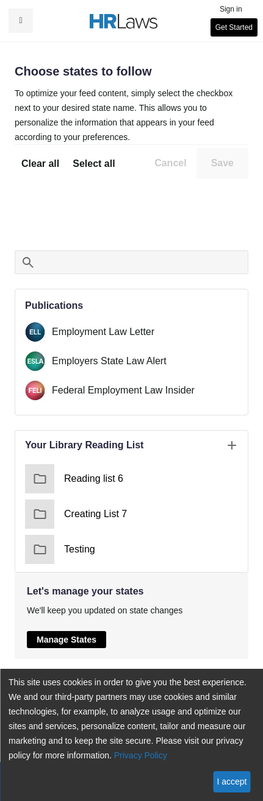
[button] (21, 21)
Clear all (40, 163)
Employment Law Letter (103, 331)
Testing (60, 549)
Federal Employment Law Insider (123, 390)
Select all (94, 163)
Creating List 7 (76, 514)
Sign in (231, 9)
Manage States (66, 639)
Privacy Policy (140, 755)
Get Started (234, 27)
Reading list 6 (74, 478)
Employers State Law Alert (109, 361)
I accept (232, 781)
